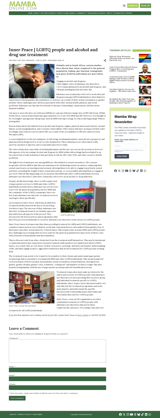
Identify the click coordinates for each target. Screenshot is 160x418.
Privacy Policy (25, 414)
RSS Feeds (39, 414)
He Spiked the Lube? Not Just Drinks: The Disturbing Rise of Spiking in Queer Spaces (122, 101)
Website (12, 384)
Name (12, 366)
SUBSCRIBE (122, 156)
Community (81, 13)
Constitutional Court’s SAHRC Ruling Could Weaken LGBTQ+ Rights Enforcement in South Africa (122, 79)
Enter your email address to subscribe (126, 140)
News (36, 13)
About (109, 13)
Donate (129, 13)
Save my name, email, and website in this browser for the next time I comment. (44, 393)
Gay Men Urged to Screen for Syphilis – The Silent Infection (122, 90)
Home (30, 13)
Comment (14, 338)
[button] (124, 6)
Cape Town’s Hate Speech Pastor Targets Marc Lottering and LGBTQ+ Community (123, 69)
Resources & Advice (96, 13)
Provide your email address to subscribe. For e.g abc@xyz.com (129, 151)
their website (83, 315)
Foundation (119, 13)
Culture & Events (48, 13)
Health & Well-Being (66, 13)
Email (12, 375)
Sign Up (13, 414)
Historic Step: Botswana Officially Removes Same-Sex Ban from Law (121, 58)
